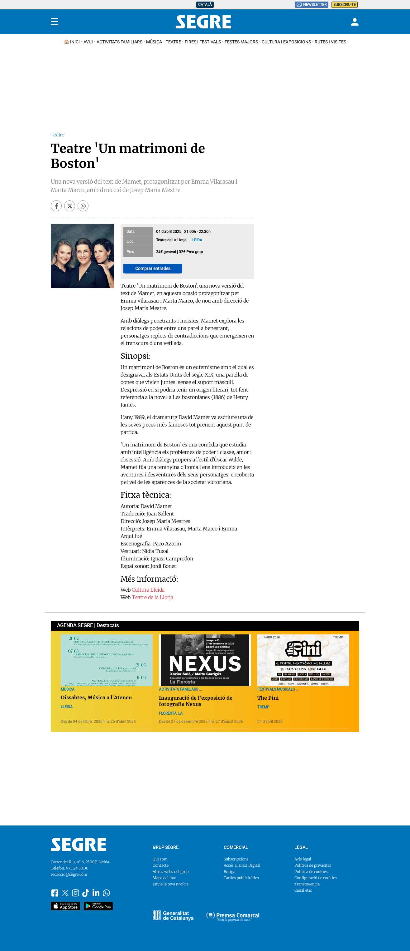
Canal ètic (303, 890)
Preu (130, 252)
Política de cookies (311, 871)
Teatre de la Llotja (152, 597)
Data (130, 231)
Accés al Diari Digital (242, 865)
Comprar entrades (152, 268)
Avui (88, 41)
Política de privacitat (312, 865)
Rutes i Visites (330, 41)
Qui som (160, 859)
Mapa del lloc (164, 877)
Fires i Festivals (203, 41)
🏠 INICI (72, 41)
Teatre (173, 41)
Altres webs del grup (170, 871)
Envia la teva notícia (170, 884)
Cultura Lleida (148, 590)
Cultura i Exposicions (286, 41)
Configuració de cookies (315, 877)
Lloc (129, 241)
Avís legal (302, 859)
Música (154, 41)
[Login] (354, 22)
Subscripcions (236, 859)
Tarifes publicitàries (241, 877)
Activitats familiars (119, 41)
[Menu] (54, 22)
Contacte (161, 865)
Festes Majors (241, 41)
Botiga (229, 871)
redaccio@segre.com (69, 874)
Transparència (307, 884)
